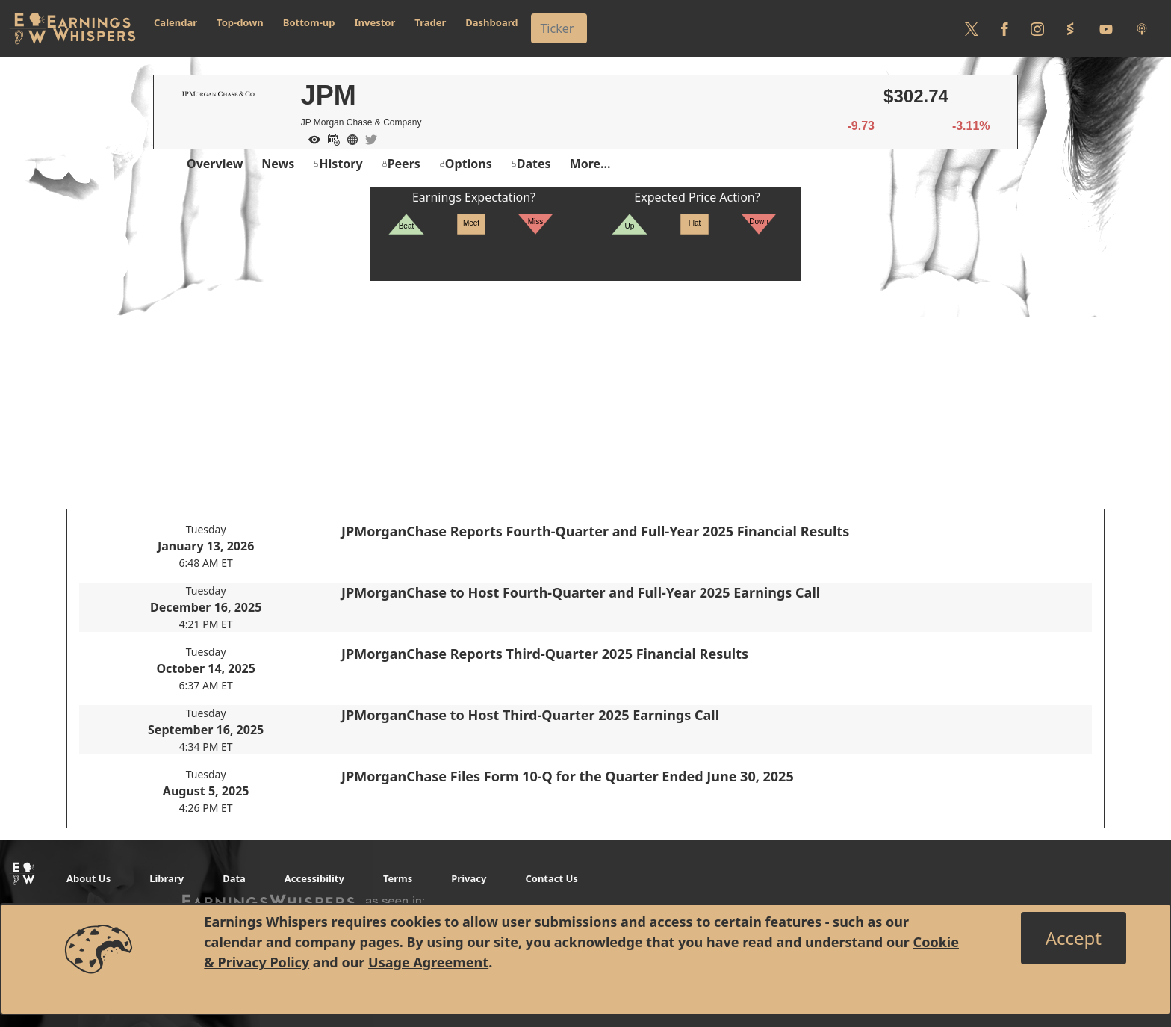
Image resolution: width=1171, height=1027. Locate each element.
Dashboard (491, 22)
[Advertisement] (585, 385)
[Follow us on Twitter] (971, 28)
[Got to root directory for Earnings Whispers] (72, 28)
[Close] (1073, 938)
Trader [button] (430, 22)
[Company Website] (349, 138)
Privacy (468, 878)
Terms (397, 878)
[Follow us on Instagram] (1037, 28)
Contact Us (551, 878)
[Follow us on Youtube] (1106, 28)
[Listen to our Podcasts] (1142, 28)
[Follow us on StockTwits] (1070, 28)
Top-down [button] (240, 22)
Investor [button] (375, 22)
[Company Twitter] (367, 138)
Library (166, 878)
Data (234, 878)
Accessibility (314, 878)
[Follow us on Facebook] (1004, 28)
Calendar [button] (175, 22)
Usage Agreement (428, 962)
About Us (88, 878)
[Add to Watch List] (310, 138)
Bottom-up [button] (309, 22)
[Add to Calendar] (330, 138)
